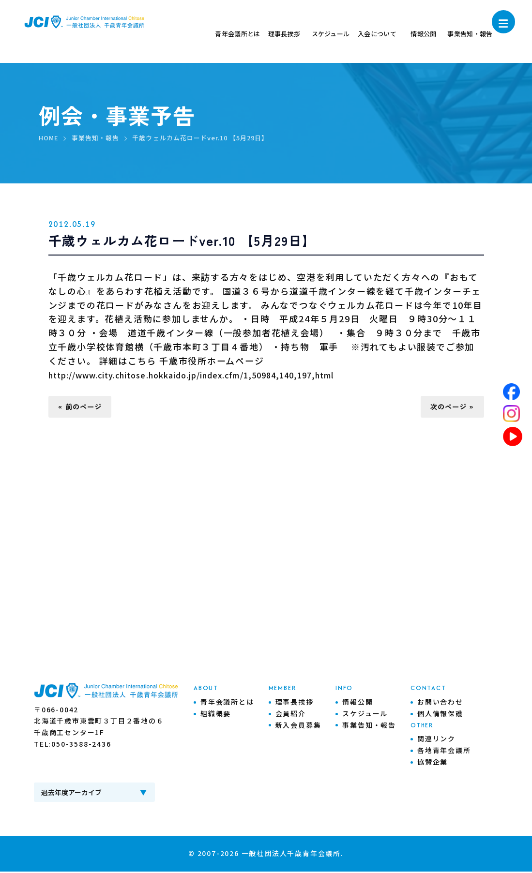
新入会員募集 (298, 726)
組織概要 (215, 715)
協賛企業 (432, 763)
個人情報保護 (440, 715)
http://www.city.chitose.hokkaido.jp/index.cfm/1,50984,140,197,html (222, 374)
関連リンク (436, 740)
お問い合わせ (440, 703)
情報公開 (357, 703)
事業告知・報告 (369, 726)
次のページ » (448, 407)
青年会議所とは (227, 703)
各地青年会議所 (444, 752)
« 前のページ (84, 407)
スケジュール (365, 715)
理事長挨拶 (294, 703)
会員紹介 (290, 715)
